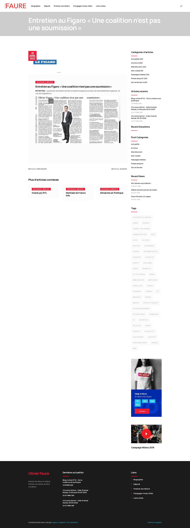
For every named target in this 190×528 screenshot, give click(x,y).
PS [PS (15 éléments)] (134, 320)
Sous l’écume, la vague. (141, 196)
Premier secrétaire (142, 489)
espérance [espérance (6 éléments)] (149, 246)
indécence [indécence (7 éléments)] (152, 280)
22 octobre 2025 (137, 112)
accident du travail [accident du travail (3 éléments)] (142, 217)
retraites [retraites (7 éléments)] (143, 320)
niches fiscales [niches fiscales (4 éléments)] (150, 303)
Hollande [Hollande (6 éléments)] (147, 263)
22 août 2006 (135, 193)
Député (137, 484)
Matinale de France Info (76, 194)
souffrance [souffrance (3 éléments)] (138, 337)
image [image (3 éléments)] (152, 274)
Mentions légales (155, 522)
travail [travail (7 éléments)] (154, 343)
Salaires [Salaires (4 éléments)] (137, 325)
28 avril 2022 (32, 56)
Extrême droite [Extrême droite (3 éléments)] (151, 251)
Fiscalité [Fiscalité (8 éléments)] (149, 257)
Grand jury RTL (39, 192)
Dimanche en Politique (111, 192)
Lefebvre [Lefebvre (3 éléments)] (137, 291)
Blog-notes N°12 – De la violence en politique (146, 99)
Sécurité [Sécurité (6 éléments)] (152, 337)
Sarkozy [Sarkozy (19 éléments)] (136, 331)
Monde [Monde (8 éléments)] (148, 297)
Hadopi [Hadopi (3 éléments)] (136, 263)
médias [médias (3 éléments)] (136, 303)
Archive (134, 63)
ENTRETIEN (40, 91)
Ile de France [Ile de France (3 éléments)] (139, 274)
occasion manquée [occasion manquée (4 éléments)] (141, 308)
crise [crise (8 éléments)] (135, 240)
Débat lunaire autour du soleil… (144, 190)
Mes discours (136, 67)
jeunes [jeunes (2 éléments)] (150, 286)
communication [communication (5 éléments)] (140, 234)
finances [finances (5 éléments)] (137, 257)
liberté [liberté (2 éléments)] (148, 291)
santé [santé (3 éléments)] (148, 325)
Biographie (138, 479)
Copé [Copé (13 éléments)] (153, 234)
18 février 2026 (136, 103)
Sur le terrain (136, 82)
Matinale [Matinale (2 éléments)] (137, 297)
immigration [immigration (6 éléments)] (138, 280)
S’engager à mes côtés (143, 493)
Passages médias (45, 82)
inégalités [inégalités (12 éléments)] (138, 286)
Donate (142, 411)
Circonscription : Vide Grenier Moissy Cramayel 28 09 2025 (144, 108)
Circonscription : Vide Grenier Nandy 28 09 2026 (144, 117)
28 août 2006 (135, 199)
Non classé (135, 70)
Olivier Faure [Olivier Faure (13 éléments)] (139, 314)
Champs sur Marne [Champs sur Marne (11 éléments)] (141, 229)
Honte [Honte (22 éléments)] (135, 268)
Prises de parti (137, 78)
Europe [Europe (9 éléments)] (136, 251)
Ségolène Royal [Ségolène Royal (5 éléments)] (140, 343)
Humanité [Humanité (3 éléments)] (146, 268)
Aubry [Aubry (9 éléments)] (135, 223)
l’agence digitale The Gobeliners (65, 522)
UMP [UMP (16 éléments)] (135, 348)
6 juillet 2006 (136, 186)
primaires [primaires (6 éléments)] (154, 314)
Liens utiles (138, 498)
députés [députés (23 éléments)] (136, 246)
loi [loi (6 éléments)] (157, 291)
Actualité (135, 59)
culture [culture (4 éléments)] (145, 240)
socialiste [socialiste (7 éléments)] (149, 331)
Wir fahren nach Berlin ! (141, 183)
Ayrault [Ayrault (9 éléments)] (146, 223)
